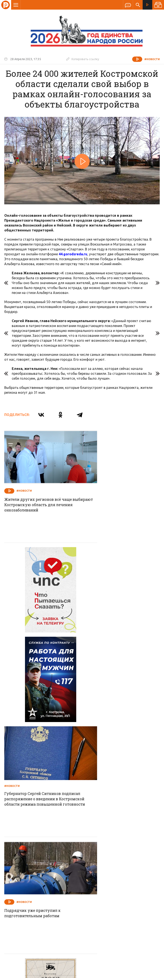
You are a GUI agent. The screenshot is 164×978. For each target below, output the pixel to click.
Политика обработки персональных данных (97, 958)
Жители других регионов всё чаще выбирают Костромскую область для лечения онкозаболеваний (40, 495)
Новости (51, 870)
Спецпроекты (74, 870)
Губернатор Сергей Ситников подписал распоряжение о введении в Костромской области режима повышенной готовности (122, 602)
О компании (30, 870)
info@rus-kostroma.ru (44, 898)
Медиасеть (152, 972)
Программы (134, 870)
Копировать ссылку (82, 59)
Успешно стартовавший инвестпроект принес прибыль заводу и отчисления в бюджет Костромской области (117, 816)
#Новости (152, 59)
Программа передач (105, 870)
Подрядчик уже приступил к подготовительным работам (34, 703)
